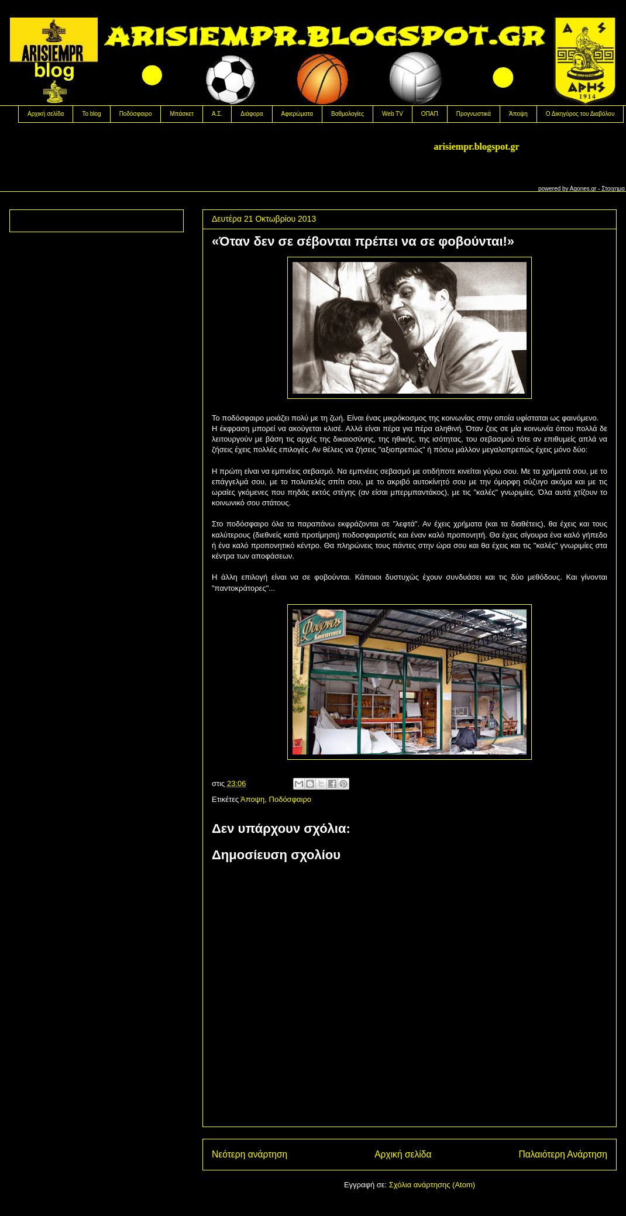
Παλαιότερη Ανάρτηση (562, 1154)
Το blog (91, 114)
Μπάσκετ (181, 114)
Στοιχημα (613, 188)
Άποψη (518, 114)
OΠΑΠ (429, 114)
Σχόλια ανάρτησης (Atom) (432, 1184)
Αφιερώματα (297, 114)
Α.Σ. (217, 114)
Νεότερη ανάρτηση (249, 1154)
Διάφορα (251, 114)
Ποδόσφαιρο (135, 114)
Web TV (392, 114)
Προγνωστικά (473, 114)
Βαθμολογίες (347, 114)
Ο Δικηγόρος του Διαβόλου (580, 114)
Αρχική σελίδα (45, 114)
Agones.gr (583, 188)
